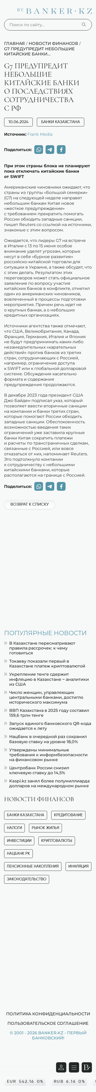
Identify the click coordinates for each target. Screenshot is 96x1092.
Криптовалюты (56, 841)
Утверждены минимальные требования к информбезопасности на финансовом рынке (46, 754)
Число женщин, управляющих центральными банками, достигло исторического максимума (43, 697)
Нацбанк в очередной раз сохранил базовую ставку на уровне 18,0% (45, 739)
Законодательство (26, 879)
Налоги (14, 828)
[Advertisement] (48, 567)
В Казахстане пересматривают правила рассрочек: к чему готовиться (39, 648)
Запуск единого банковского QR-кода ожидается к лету (47, 726)
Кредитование (68, 815)
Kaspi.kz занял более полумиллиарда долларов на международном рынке (47, 783)
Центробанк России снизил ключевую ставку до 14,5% (36, 770)
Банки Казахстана (60, 122)
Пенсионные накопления (33, 866)
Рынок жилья (45, 828)
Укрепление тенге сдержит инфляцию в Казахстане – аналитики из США (46, 679)
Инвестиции (19, 841)
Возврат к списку (29, 505)
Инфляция (78, 866)
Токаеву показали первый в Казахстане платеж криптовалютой (44, 663)
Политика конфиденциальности (48, 1013)
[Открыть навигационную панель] (74, 1067)
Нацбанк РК (18, 853)
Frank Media (39, 134)
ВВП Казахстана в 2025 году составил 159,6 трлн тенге (46, 713)
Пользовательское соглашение (48, 1023)
